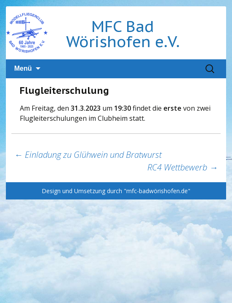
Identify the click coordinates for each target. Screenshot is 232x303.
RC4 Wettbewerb (182, 167)
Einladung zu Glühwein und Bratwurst (88, 154)
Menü (23, 68)
